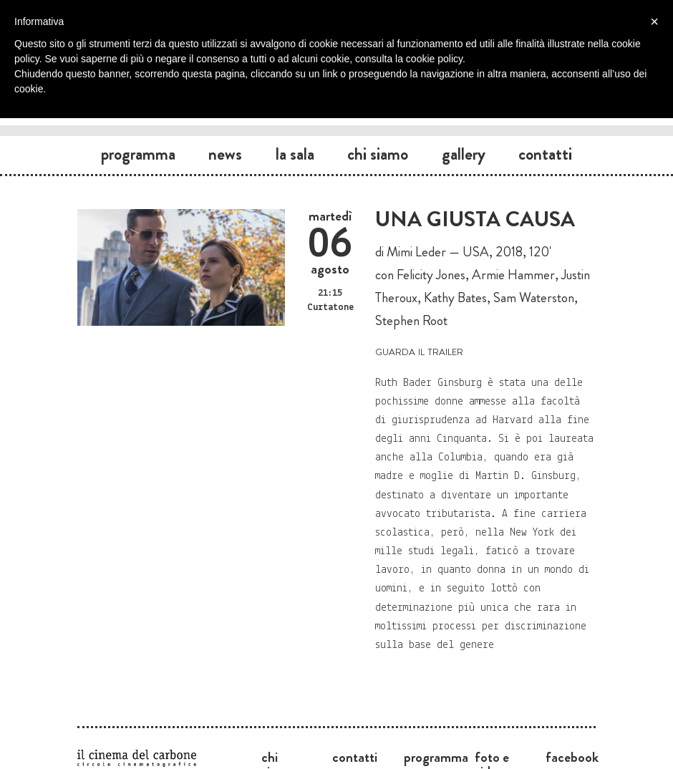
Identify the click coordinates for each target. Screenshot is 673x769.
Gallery (463, 154)
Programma (138, 154)
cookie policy (434, 58)
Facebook (572, 757)
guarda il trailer (419, 350)
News (225, 154)
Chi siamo (377, 154)
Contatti (545, 154)
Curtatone (330, 307)
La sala (295, 154)
